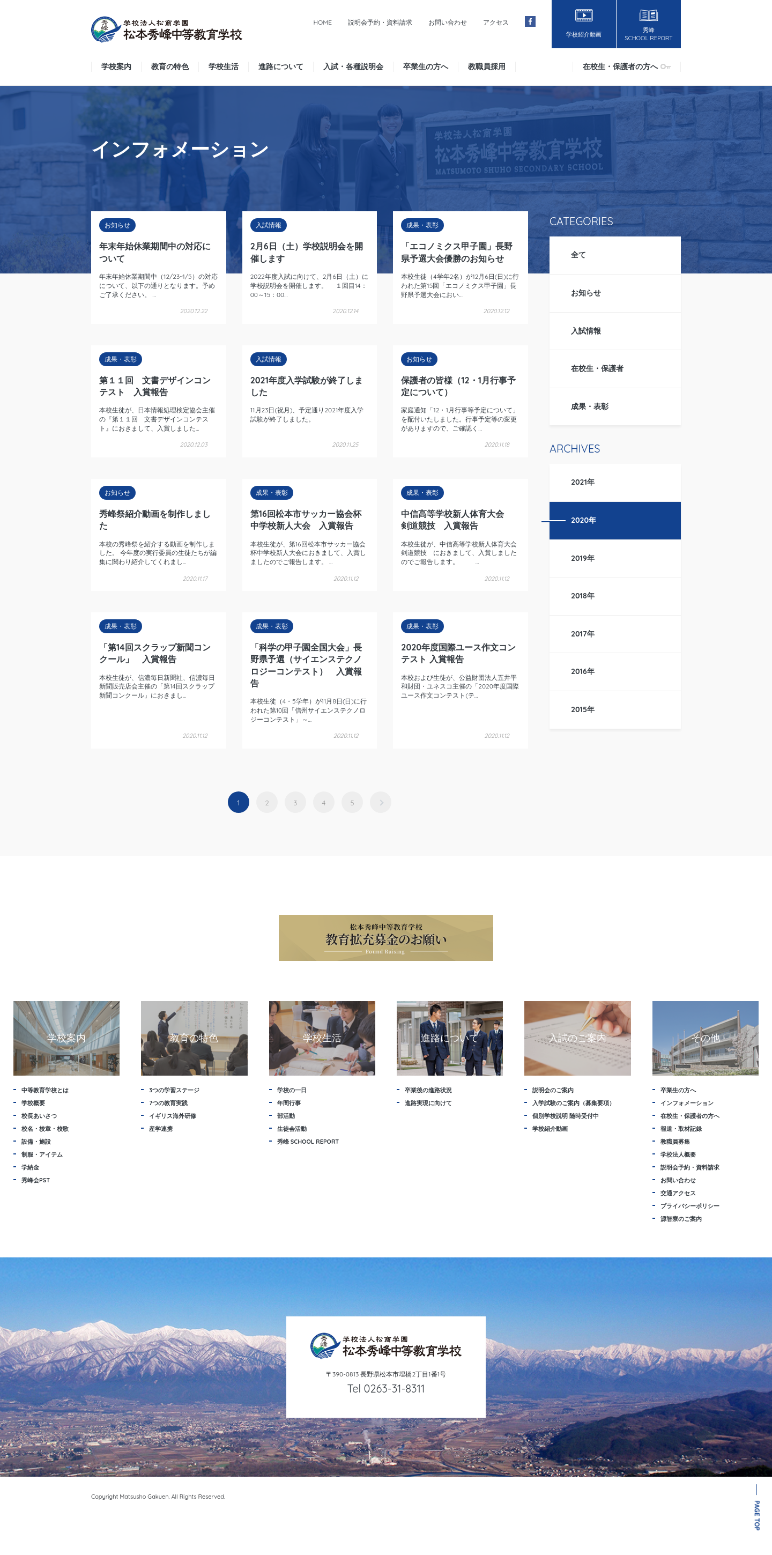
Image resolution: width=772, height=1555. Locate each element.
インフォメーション (687, 1103)
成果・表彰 (589, 406)
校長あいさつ (39, 1116)
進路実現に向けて (428, 1103)
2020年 (583, 520)
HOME (322, 22)
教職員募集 (675, 1141)
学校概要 (33, 1103)
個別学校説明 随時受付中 (565, 1116)
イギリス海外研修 (172, 1116)
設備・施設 (36, 1141)
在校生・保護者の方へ (627, 66)
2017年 (583, 634)
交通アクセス (678, 1193)
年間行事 (289, 1103)
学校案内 (116, 66)
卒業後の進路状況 (428, 1090)
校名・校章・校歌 (45, 1128)
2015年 (583, 709)
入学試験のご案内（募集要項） (573, 1103)
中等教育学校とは (45, 1090)
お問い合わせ (447, 22)
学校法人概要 (678, 1154)
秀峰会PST (35, 1180)
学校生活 (224, 66)
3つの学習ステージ (174, 1090)
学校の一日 (292, 1090)
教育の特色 (170, 66)
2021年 (583, 482)
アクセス (496, 22)
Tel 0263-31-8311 (386, 1388)
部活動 (286, 1116)
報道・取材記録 (681, 1128)
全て (578, 255)
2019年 (583, 558)
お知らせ (586, 293)
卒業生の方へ (425, 66)
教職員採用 (487, 66)
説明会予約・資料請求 (380, 22)
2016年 (583, 671)
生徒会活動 (292, 1128)
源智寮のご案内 (681, 1219)
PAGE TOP (757, 1515)
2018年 (583, 596)
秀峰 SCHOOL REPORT (308, 1141)
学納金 (30, 1167)
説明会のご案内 (553, 1090)
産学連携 (161, 1128)
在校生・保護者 (597, 368)
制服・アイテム (42, 1154)
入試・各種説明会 (353, 66)
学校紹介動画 (550, 1128)
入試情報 (586, 331)
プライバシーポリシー (689, 1206)
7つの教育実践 (168, 1103)
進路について (280, 66)
